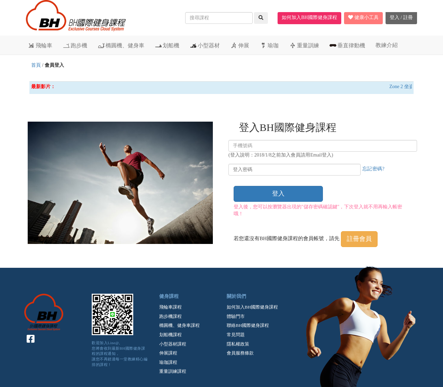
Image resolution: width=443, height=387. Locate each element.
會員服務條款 (240, 353)
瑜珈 (269, 45)
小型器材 (205, 45)
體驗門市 (236, 316)
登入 (278, 193)
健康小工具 (363, 17)
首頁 (36, 65)
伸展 (239, 45)
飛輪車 (40, 45)
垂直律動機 (347, 45)
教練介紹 (387, 45)
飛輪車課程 (170, 307)
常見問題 (236, 334)
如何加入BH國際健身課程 (309, 17)
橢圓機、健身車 (121, 45)
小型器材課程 (172, 344)
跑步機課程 (170, 316)
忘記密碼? (373, 168)
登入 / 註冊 (401, 17)
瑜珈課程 (168, 362)
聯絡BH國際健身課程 (248, 325)
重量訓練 (304, 45)
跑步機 (75, 45)
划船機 (167, 45)
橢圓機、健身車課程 (179, 325)
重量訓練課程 (172, 371)
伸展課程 (168, 353)
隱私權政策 (238, 344)
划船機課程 (170, 334)
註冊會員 (359, 238)
